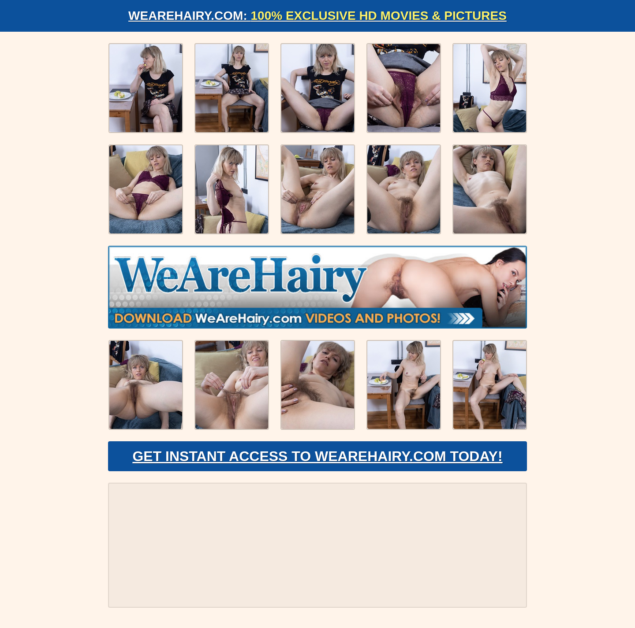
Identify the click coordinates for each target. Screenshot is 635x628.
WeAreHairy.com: (317, 15)
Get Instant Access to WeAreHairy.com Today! (317, 456)
